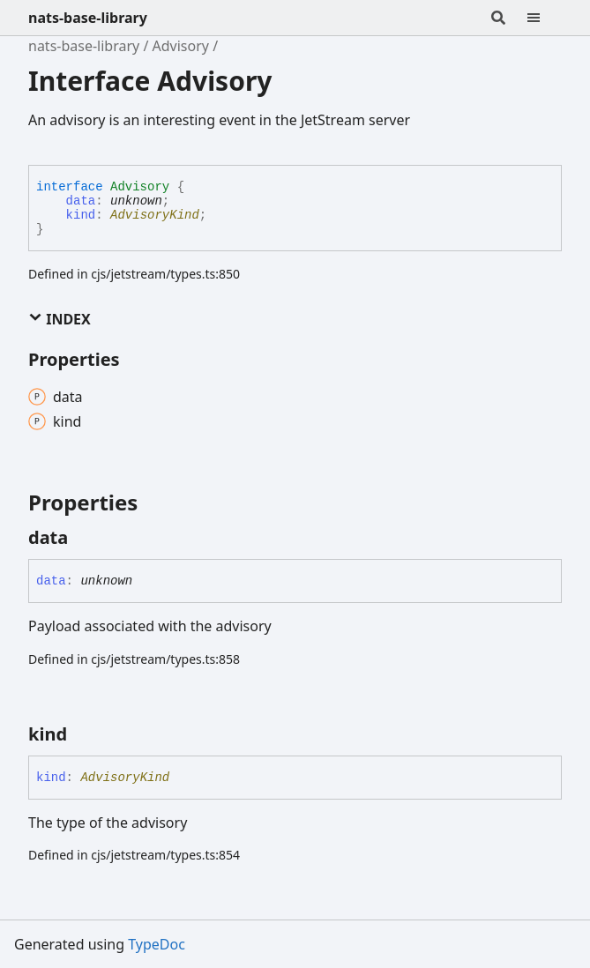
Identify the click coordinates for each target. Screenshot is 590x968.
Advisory (181, 46)
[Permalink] (84, 538)
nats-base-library (87, 17)
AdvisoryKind (154, 215)
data (81, 201)
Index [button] (59, 319)
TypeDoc (156, 944)
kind (81, 215)
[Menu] (544, 17)
